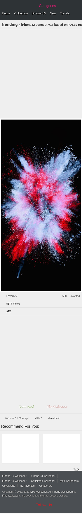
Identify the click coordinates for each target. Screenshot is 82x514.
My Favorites (27, 485)
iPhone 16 (39, 13)
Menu (77, 13)
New (53, 13)
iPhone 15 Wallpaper (14, 476)
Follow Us (44, 505)
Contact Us (45, 485)
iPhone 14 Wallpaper (14, 481)
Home (6, 13)
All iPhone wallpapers (60, 491)
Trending (9, 24)
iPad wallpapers (11, 495)
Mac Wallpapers (69, 481)
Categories (47, 6)
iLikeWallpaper (38, 491)
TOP (76, 469)
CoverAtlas (8, 485)
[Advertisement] (41, 73)
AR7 (8, 311)
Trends (65, 13)
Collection (21, 13)
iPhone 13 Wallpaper (43, 476)
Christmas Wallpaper (43, 481)
